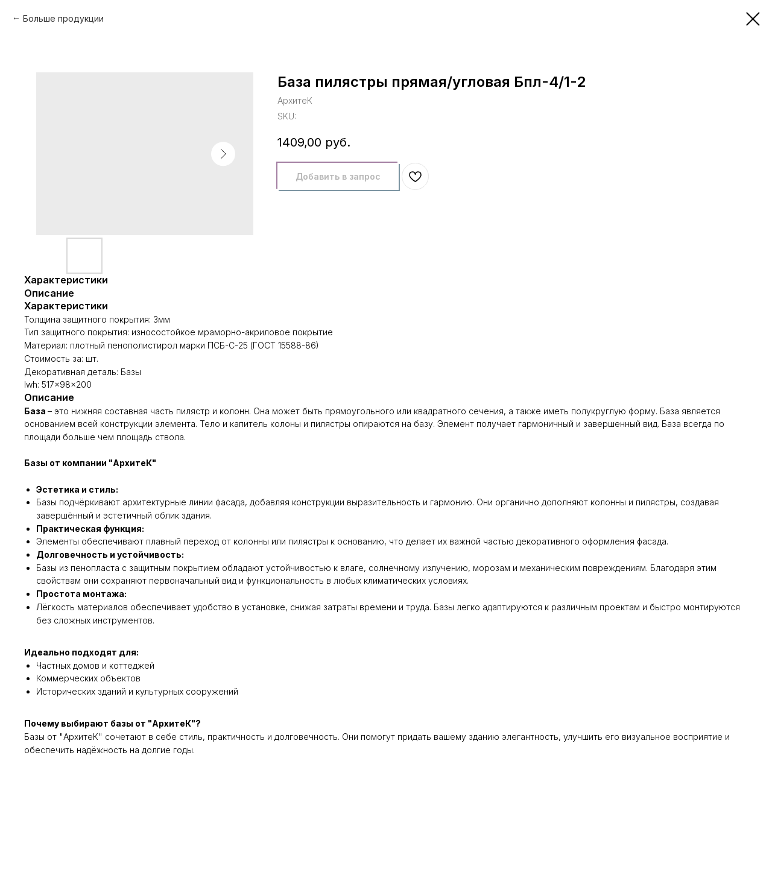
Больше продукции (63, 18)
